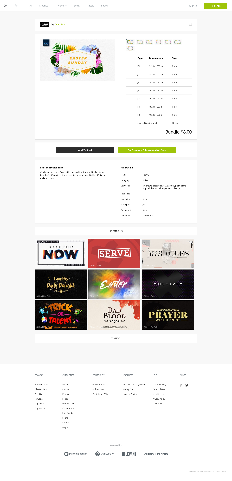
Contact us (157, 403)
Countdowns (68, 408)
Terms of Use (159, 389)
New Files (39, 399)
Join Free (216, 5)
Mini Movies (67, 394)
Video (62, 5)
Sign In (193, 5)
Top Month (40, 408)
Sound (104, 5)
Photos (90, 5)
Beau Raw (60, 24)
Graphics (45, 5)
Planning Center (129, 394)
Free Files (39, 394)
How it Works (98, 384)
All (31, 5)
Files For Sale (41, 389)
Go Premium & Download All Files (147, 150)
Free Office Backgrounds (133, 384)
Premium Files (41, 384)
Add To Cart (85, 150)
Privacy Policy (159, 399)
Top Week (39, 403)
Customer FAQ (159, 384)
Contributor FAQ (100, 394)
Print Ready (67, 413)
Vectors (65, 422)
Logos (65, 427)
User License (158, 394)
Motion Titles (68, 403)
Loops (65, 399)
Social (77, 5)
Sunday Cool (128, 389)
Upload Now (98, 389)
